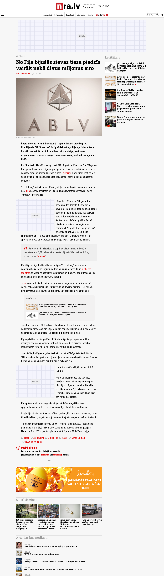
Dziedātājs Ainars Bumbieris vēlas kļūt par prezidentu (50, 546)
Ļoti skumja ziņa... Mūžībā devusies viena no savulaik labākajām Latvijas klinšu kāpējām (62, 314)
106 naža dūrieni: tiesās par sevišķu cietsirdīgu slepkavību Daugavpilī (24, 524)
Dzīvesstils (58, 15)
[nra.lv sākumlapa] (68, 6)
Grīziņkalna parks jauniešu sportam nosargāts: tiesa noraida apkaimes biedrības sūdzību (47, 524)
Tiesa (24, 283)
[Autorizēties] (161, 14)
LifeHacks (81, 15)
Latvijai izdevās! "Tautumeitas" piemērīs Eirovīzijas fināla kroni (55, 562)
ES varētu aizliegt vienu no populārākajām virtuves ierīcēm (131, 119)
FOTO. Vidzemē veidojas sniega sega (41, 554)
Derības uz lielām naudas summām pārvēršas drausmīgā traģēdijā (130, 92)
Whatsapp (57, 454)
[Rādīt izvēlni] (2, 14)
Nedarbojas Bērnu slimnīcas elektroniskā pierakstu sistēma (53, 569)
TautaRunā (70, 15)
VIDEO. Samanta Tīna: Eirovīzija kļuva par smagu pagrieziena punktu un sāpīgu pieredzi (131, 107)
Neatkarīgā (47, 15)
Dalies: (50, 460)
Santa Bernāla (77, 437)
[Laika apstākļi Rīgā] (103, 6)
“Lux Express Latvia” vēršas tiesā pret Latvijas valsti (92, 522)
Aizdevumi (37, 437)
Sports (90, 15)
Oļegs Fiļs (51, 437)
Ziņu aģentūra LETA (23, 74)
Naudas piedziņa (32, 441)
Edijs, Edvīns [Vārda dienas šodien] (88, 7)
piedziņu (67, 173)
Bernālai (41, 256)
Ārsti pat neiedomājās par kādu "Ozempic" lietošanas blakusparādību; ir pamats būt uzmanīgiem (62, 305)
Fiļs (28, 190)
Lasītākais (112, 57)
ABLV (63, 437)
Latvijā (22, 56)
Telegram (45, 454)
